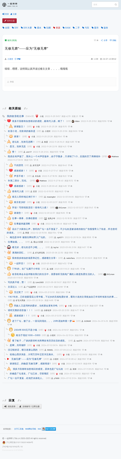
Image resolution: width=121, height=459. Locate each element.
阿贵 (26, 233)
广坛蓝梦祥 (30, 287)
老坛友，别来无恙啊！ (23, 141)
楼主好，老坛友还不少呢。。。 (28, 247)
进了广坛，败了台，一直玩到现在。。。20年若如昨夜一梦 (42, 320)
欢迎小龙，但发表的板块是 (21, 130)
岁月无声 (35, 165)
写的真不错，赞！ (17, 282)
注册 (13, 14)
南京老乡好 (20, 202)
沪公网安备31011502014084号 (19, 442)
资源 (58, 28)
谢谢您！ (18, 212)
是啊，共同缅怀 (18, 345)
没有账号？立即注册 (29, 406)
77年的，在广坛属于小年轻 (26, 268)
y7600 (55, 378)
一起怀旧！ (20, 263)
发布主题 (9, 21)
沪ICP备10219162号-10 (12, 446)
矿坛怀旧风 (39, 253)
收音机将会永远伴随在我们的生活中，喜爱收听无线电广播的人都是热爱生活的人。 (54, 274)
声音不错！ (20, 175)
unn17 (27, 152)
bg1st (54, 247)
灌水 (39, 28)
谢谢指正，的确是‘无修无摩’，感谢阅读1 (30, 363)
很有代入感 (18, 191)
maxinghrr (50, 197)
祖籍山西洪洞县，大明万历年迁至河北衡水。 (32, 354)
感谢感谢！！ (21, 170)
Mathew (113, 156)
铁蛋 (44, 142)
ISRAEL (48, 350)
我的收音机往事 (15, 116)
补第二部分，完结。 (18, 180)
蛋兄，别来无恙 (18, 146)
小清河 (9, 59)
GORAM (86, 321)
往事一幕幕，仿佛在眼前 (24, 218)
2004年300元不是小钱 (25, 329)
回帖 (113, 40)
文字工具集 (19, 429)
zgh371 (58, 237)
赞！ (14, 151)
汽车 (87, 28)
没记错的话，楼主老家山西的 (23, 349)
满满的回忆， (19, 252)
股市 (96, 28)
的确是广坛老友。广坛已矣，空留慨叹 (29, 373)
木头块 (36, 176)
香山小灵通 (37, 242)
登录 (5, 14)
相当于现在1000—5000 (28, 335)
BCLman (60, 207)
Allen (76, 121)
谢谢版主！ (20, 126)
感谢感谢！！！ (22, 315)
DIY (16, 28)
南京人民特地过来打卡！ (24, 196)
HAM (67, 28)
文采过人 (12, 286)
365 (39, 429)
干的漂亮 (18, 165)
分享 (104, 40)
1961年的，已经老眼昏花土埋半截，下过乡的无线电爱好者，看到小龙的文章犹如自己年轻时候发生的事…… (62, 296)
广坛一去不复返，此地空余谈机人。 (26, 378)
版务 (106, 28)
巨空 (33, 191)
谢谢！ (17, 136)
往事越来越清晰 (22, 223)
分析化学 (46, 310)
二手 (77, 28)
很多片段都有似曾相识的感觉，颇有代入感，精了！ (38, 121)
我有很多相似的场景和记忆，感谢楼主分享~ (34, 257)
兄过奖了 (18, 292)
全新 (50, 269)
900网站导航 (30, 429)
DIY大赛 (27, 28)
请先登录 (9, 406)
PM (17, 59)
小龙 (39, 116)
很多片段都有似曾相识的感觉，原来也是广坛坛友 (37, 368)
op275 (78, 341)
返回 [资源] (11, 40)
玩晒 (48, 28)
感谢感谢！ (20, 185)
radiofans (69, 258)
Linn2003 (38, 282)
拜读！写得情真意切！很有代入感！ (30, 207)
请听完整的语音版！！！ (20, 310)
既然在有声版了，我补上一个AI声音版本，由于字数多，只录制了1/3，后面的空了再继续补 (54, 156)
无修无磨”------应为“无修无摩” (26, 358)
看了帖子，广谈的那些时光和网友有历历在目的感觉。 (39, 340)
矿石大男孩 (19, 300)
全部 (7, 28)
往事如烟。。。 (16, 241)
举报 (10, 82)
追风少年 (49, 218)
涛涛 (73, 369)
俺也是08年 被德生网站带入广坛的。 (28, 237)
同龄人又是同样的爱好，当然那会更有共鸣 (36, 305)
